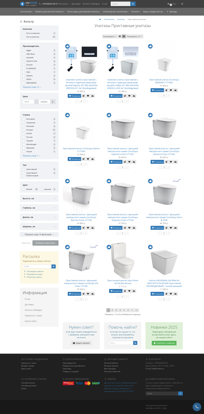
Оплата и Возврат (91, 3)
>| (137, 310)
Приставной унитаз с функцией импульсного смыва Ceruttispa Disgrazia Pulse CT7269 (122, 217)
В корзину (74, 96)
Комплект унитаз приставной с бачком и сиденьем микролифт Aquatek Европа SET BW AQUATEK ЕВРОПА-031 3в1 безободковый (81, 83)
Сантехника (26, 11)
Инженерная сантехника (116, 11)
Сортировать (110, 36)
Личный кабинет (111, 363)
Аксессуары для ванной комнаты (84, 11)
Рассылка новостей (112, 371)
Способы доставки (29, 385)
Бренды (171, 11)
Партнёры (67, 368)
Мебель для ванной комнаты (50, 11)
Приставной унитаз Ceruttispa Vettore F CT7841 (81, 150)
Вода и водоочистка (153, 11)
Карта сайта (31, 321)
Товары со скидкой (70, 371)
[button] (172, 4)
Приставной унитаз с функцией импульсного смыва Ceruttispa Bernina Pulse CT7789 (81, 217)
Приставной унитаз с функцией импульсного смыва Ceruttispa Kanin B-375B (164, 217)
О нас (105, 3)
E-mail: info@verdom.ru (155, 368)
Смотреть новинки (164, 343)
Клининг (136, 11)
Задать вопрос (81, 343)
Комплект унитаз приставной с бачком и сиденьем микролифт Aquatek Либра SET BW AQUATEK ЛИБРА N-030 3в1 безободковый (123, 83)
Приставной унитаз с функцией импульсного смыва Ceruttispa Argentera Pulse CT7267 (122, 151)
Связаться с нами (33, 315)
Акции (24, 388)
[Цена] (28, 101)
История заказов (111, 366)
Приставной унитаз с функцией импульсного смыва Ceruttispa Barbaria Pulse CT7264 (164, 151)
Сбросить (26, 243)
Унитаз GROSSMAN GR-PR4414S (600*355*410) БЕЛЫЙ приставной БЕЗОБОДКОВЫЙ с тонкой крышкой (164, 283)
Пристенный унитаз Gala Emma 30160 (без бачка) (122, 282)
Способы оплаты (28, 383)
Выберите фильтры (45, 243)
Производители (69, 363)
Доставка (76, 3)
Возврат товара (27, 366)
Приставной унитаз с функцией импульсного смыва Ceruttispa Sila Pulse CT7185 (81, 283)
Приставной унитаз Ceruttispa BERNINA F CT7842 (164, 81)
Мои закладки (110, 368)
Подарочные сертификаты (74, 366)
